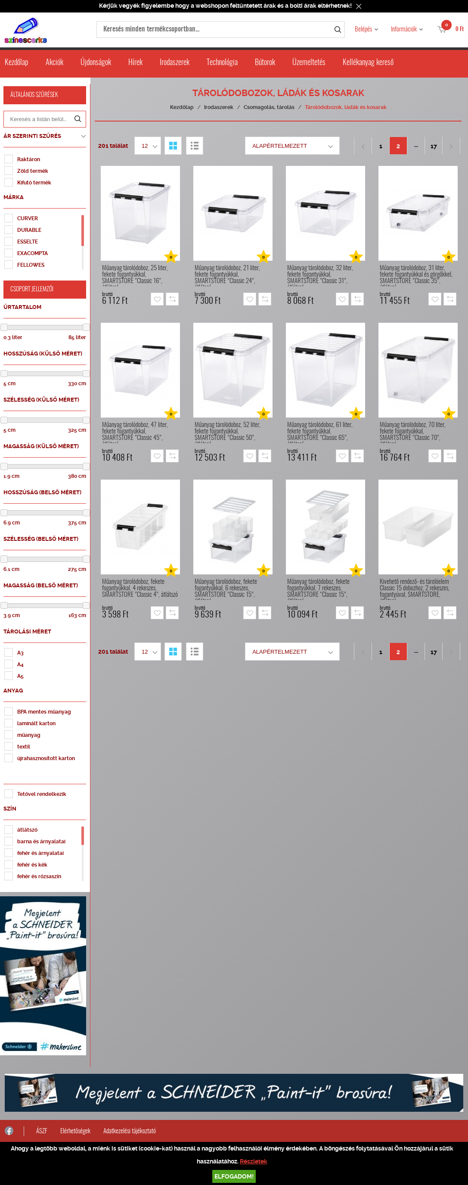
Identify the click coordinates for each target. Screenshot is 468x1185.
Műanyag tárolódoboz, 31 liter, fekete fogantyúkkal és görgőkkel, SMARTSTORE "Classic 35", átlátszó (417, 275)
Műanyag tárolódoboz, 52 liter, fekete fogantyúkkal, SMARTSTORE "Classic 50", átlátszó (229, 432)
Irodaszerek (174, 63)
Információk (404, 29)
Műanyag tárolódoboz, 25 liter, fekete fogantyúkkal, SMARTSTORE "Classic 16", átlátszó (136, 275)
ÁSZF (41, 1128)
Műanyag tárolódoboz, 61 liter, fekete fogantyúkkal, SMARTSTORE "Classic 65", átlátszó (321, 432)
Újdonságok (96, 63)
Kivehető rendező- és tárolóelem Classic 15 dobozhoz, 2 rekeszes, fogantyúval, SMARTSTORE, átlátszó (416, 589)
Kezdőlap (16, 63)
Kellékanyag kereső (368, 63)
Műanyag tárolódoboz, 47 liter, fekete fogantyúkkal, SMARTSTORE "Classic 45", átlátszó (136, 432)
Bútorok (265, 63)
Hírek (135, 63)
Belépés (363, 29)
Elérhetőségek (75, 1128)
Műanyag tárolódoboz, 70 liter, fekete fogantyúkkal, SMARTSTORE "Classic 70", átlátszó (414, 432)
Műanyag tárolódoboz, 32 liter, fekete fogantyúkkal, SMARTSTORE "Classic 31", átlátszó (321, 275)
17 (435, 146)
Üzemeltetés (308, 63)
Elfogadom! (234, 1176)
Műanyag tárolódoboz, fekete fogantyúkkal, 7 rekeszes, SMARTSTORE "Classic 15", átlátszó (319, 589)
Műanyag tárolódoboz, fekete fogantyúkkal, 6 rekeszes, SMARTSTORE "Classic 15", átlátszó (227, 589)
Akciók (54, 63)
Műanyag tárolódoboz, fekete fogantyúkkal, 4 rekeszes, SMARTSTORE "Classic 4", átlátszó (141, 588)
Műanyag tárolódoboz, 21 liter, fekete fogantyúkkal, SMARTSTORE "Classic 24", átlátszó (228, 275)
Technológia (222, 63)
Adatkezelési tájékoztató (129, 1128)
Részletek (253, 1161)
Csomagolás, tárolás (270, 107)
